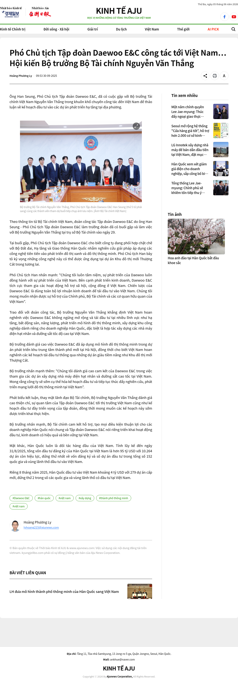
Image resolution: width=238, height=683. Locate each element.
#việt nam (65, 498)
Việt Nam (152, 29)
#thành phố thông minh (113, 498)
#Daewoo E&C (21, 498)
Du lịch (121, 29)
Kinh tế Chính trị (12, 29)
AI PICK (213, 29)
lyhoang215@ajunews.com (41, 527)
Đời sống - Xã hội (56, 29)
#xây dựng (85, 498)
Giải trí (92, 29)
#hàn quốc (44, 498)
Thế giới (183, 29)
